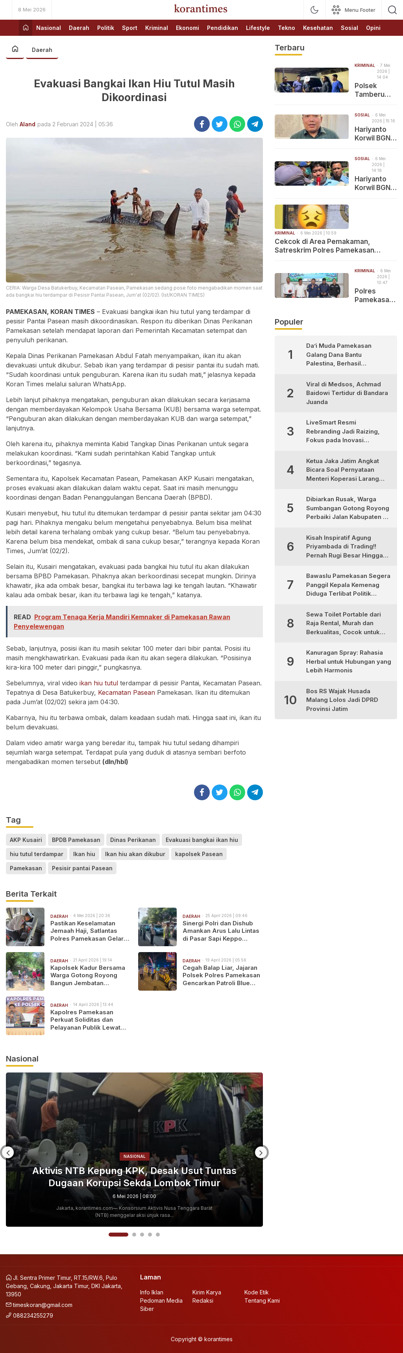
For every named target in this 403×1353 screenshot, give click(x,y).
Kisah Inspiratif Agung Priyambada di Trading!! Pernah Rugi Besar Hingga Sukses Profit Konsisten (344, 547)
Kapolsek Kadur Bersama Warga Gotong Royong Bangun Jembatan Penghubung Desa (87, 975)
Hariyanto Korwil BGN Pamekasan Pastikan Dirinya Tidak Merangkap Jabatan (376, 134)
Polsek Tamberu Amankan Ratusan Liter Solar (371, 90)
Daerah (42, 49)
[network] (353, 10)
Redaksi (202, 1300)
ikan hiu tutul (98, 683)
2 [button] (134, 1235)
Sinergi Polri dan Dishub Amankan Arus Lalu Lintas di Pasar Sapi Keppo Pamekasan (221, 931)
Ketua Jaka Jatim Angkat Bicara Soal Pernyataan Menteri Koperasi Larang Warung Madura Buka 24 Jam (342, 470)
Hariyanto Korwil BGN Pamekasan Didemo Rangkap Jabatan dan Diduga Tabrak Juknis (375, 183)
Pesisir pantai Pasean (82, 868)
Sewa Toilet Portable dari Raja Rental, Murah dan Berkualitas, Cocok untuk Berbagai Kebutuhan (343, 624)
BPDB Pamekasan (76, 839)
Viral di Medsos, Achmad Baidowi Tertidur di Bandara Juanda (347, 393)
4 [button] (150, 1235)
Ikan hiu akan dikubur (135, 854)
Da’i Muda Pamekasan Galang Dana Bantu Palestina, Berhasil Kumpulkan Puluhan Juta (341, 355)
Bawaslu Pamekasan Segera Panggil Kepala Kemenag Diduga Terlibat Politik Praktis (348, 585)
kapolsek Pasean (199, 854)
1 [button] (118, 1235)
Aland (27, 124)
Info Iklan (151, 1292)
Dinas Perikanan (133, 839)
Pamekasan (26, 868)
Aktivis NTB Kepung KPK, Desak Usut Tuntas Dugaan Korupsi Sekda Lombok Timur (134, 1176)
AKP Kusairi (26, 839)
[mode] (314, 10)
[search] (392, 10)
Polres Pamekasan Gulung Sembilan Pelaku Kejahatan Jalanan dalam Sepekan (374, 295)
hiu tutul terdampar (36, 854)
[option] (134, 1149)
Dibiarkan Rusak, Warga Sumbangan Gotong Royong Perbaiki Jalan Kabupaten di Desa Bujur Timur (347, 508)
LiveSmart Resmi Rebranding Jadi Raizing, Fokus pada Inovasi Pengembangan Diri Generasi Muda (343, 432)
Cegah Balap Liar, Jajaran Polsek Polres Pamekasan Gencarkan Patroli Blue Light (221, 975)
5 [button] (158, 1235)
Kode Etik (256, 1292)
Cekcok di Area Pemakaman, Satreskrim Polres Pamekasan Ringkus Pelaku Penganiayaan (324, 246)
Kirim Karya (206, 1292)
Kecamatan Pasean (126, 692)
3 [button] (142, 1235)
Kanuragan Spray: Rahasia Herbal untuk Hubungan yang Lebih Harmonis (348, 661)
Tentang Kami (262, 1300)
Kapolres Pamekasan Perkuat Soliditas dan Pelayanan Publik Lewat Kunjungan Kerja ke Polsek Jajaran (89, 1020)
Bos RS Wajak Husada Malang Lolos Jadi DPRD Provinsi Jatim (342, 699)
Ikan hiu (84, 854)
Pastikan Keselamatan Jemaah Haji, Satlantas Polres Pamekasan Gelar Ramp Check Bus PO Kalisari (87, 931)
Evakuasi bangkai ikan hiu (202, 839)
